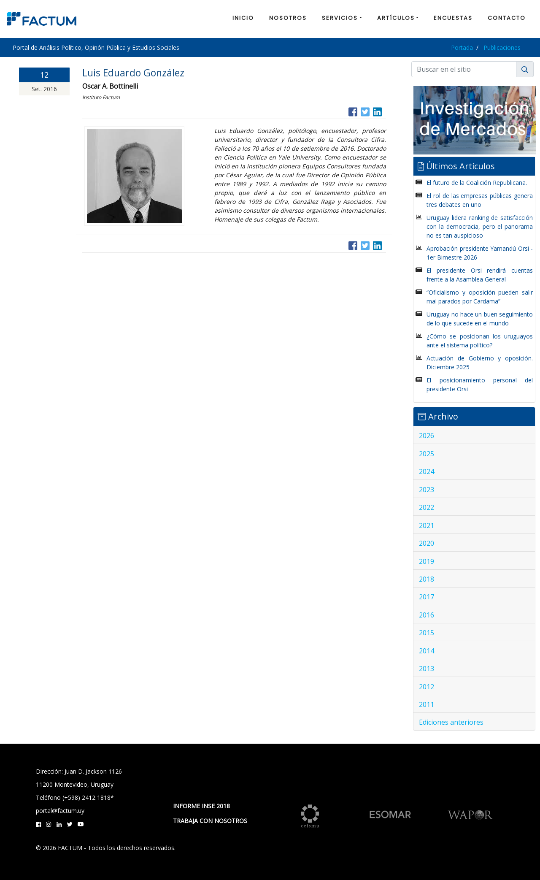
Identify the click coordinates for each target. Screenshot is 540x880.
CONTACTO (507, 18)
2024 (426, 471)
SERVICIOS (340, 18)
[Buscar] (463, 69)
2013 (426, 668)
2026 (426, 435)
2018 (426, 579)
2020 (426, 543)
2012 (426, 686)
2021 (426, 525)
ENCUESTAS (453, 18)
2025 (426, 453)
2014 (426, 650)
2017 (426, 596)
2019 (426, 561)
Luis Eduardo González (133, 72)
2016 (426, 615)
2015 (426, 632)
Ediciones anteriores (451, 722)
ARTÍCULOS (396, 18)
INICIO (243, 18)
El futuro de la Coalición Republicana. (477, 183)
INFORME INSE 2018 (201, 806)
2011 (426, 704)
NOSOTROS (288, 18)
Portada (462, 47)
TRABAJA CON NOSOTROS (210, 821)
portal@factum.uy (60, 811)
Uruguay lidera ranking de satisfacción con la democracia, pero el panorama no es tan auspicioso (480, 226)
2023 (426, 489)
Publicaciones (502, 47)
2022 (426, 507)
